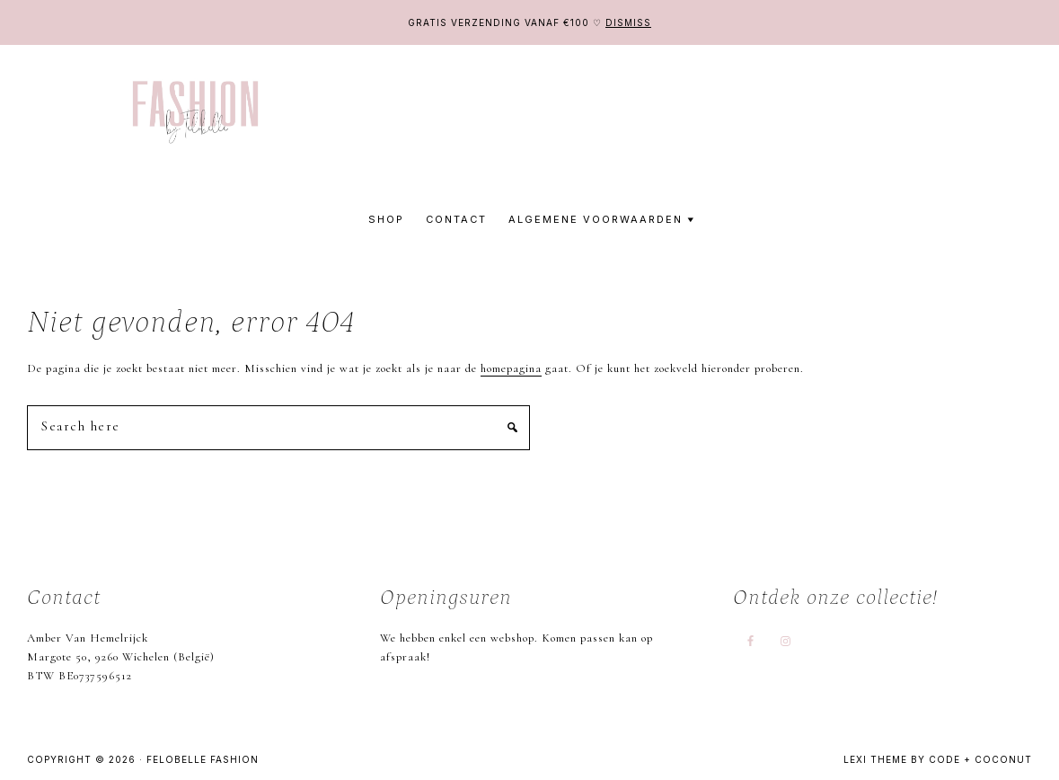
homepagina (511, 368)
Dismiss (628, 22)
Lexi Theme (875, 759)
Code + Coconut (980, 759)
